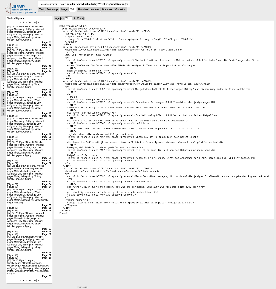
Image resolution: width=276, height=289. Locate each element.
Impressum (82, 287)
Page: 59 (46, 252)
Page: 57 (46, 229)
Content (3, 74)
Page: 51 (46, 158)
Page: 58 (46, 231)
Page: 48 (46, 116)
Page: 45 (46, 89)
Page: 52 (46, 160)
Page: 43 (46, 66)
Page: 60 (46, 255)
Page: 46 (46, 92)
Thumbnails (3, 60)
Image (64, 9)
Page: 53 (46, 181)
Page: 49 (46, 134)
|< (61, 18)
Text (41, 9)
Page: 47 (46, 113)
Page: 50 (46, 137)
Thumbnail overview (88, 9)
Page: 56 (46, 208)
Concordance (3, 99)
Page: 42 (46, 45)
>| (83, 18)
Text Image (52, 9)
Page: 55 (46, 205)
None (3, 112)
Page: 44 (46, 68)
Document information (114, 9)
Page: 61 (46, 276)
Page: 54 (46, 184)
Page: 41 (46, 42)
